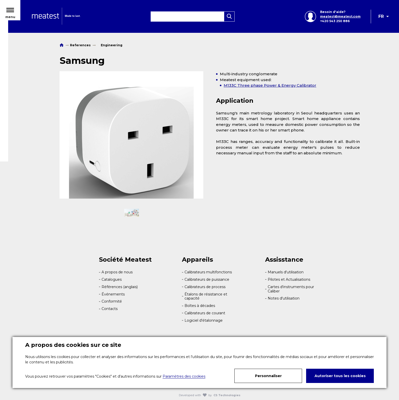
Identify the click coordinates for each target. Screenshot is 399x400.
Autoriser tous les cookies (340, 376)
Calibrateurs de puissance (206, 279)
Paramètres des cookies (184, 376)
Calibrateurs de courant (204, 313)
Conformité (112, 301)
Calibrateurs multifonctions (208, 272)
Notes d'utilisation (284, 298)
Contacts (110, 308)
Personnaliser (268, 376)
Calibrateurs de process (204, 287)
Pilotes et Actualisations (289, 279)
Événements (113, 294)
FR (381, 19)
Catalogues (112, 279)
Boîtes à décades (199, 305)
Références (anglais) (120, 287)
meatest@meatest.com (339, 20)
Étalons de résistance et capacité (205, 296)
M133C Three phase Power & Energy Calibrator (270, 85)
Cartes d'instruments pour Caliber (291, 289)
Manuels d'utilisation (286, 272)
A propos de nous (117, 272)
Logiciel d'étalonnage (203, 320)
